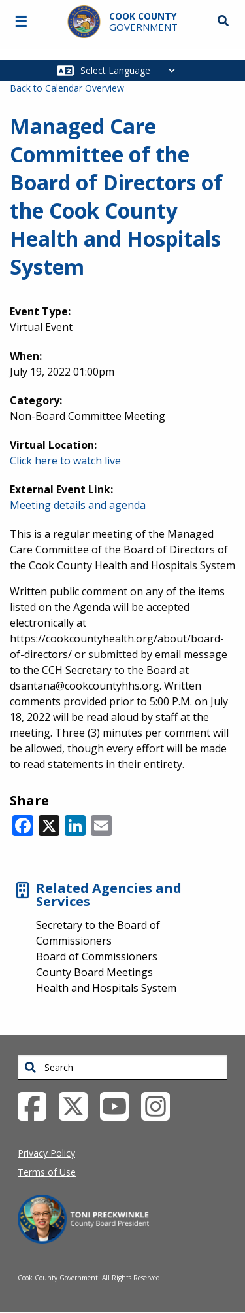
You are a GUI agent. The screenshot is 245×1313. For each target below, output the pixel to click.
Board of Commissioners (96, 956)
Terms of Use (47, 1172)
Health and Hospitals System (106, 988)
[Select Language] (131, 70)
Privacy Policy (46, 1153)
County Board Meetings (94, 972)
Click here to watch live (65, 460)
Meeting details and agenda (78, 505)
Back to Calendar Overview (67, 88)
